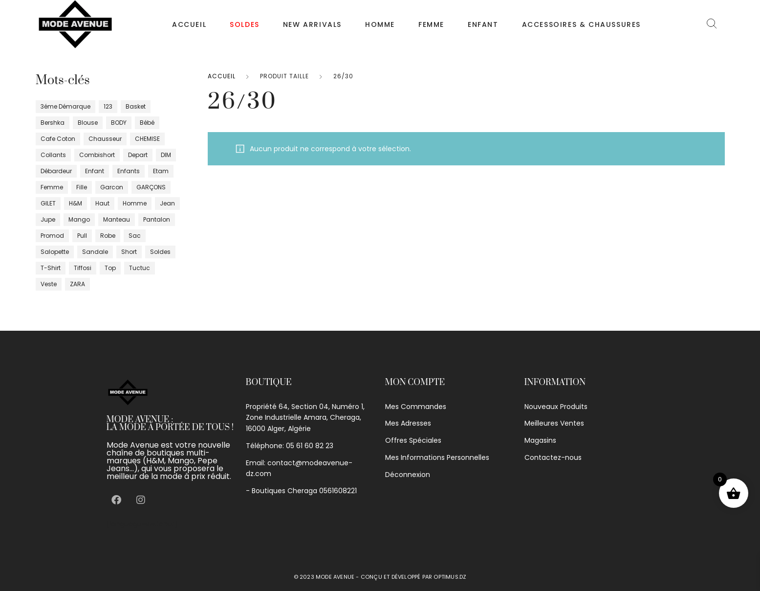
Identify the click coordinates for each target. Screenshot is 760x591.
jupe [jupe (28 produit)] (48, 219)
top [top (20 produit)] (110, 268)
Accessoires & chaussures (581, 24)
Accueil (189, 24)
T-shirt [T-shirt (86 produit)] (51, 268)
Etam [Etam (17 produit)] (161, 171)
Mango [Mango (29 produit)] (79, 219)
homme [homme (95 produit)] (135, 203)
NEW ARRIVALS (312, 24)
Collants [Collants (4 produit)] (53, 155)
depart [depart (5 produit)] (138, 155)
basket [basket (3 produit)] (136, 106)
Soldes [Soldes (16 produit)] (160, 252)
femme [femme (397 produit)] (52, 187)
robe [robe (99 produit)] (107, 235)
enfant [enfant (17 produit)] (94, 171)
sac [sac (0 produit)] (135, 235)
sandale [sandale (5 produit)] (95, 252)
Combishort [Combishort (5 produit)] (97, 155)
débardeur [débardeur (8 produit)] (56, 171)
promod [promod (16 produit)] (52, 235)
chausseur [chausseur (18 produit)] (105, 139)
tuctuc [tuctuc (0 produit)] (139, 268)
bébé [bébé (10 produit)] (147, 122)
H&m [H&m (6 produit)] (75, 203)
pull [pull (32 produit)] (82, 235)
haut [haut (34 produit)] (102, 203)
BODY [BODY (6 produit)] (119, 122)
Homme (380, 24)
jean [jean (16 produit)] (167, 203)
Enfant (483, 24)
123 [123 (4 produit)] (108, 106)
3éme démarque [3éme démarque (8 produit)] (65, 106)
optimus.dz (450, 577)
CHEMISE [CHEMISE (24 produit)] (147, 139)
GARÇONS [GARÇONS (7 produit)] (151, 187)
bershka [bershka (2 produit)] (53, 122)
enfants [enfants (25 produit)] (128, 171)
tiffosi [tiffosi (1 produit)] (82, 268)
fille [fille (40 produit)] (81, 187)
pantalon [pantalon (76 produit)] (156, 219)
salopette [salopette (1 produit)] (55, 252)
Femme (431, 24)
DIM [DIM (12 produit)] (166, 155)
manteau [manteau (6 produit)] (116, 219)
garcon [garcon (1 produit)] (111, 187)
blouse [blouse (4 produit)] (88, 122)
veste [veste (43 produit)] (49, 284)
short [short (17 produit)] (129, 252)
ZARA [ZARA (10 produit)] (77, 284)
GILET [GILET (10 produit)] (48, 203)
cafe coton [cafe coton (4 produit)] (58, 139)
